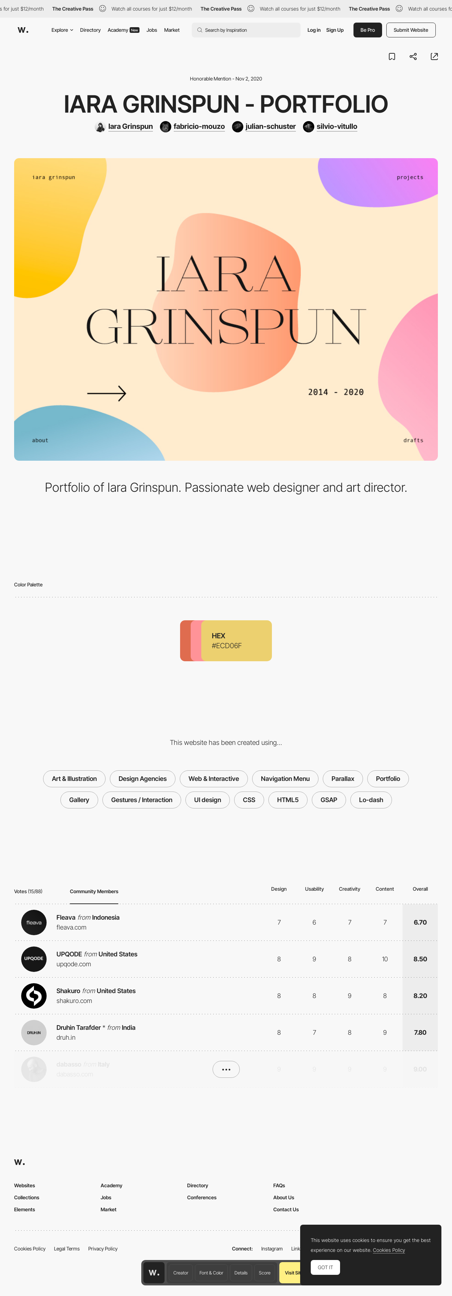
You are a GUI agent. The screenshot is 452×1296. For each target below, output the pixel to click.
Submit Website (411, 30)
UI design (207, 800)
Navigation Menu (285, 778)
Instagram (272, 1249)
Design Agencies (143, 778)
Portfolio (388, 778)
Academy (123, 30)
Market (172, 30)
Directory (90, 30)
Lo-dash (371, 800)
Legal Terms (67, 1249)
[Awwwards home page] (154, 1272)
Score (264, 1273)
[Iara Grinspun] (124, 126)
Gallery (79, 800)
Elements (24, 1209)
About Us (283, 1197)
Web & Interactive (214, 778)
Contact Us (286, 1209)
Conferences (201, 1197)
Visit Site (294, 1273)
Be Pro (368, 30)
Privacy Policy (103, 1249)
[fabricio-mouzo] (192, 126)
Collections (26, 1197)
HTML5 (288, 800)
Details (241, 1273)
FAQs (279, 1185)
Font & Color (211, 1273)
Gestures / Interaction (141, 800)
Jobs (152, 30)
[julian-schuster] (264, 126)
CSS (249, 800)
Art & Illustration (74, 778)
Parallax (343, 778)
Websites (24, 1185)
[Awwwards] (23, 30)
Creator (180, 1273)
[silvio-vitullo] (330, 126)
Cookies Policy (30, 1249)
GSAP (329, 800)
